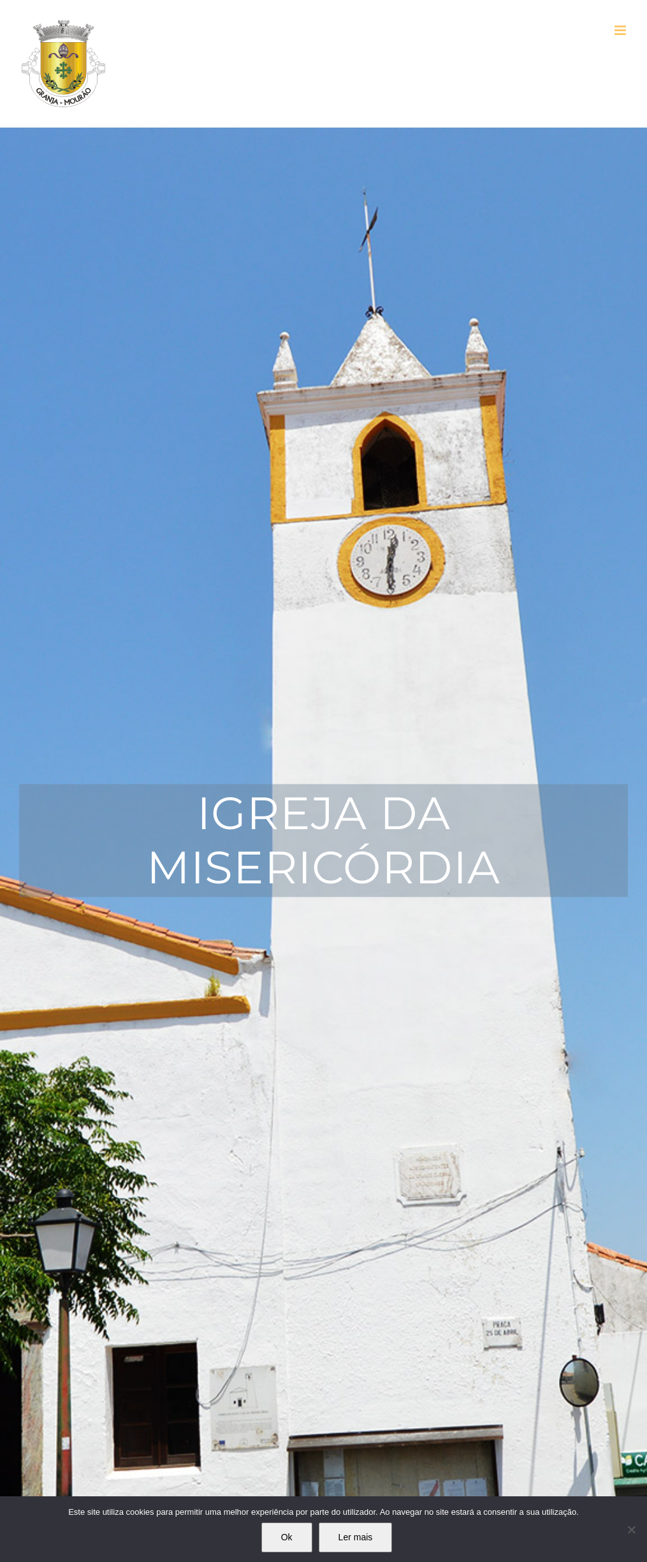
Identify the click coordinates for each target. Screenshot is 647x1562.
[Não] (631, 1529)
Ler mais (355, 1537)
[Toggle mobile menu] (621, 30)
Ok (287, 1537)
